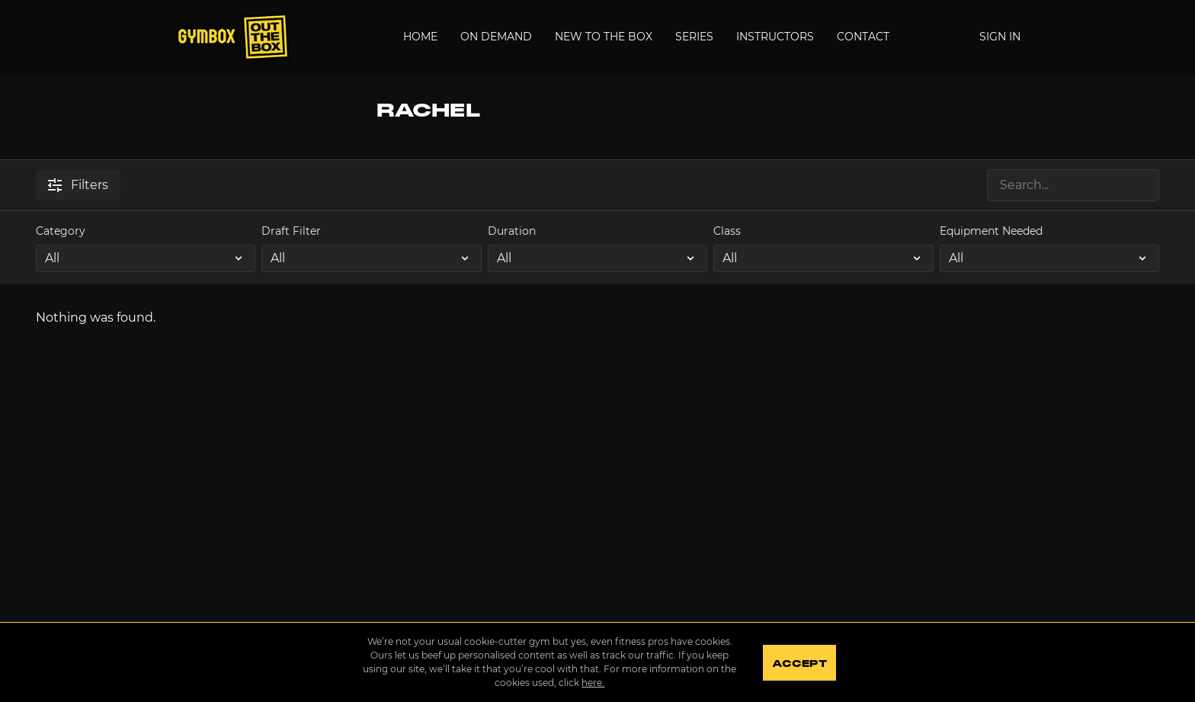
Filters (78, 185)
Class (727, 231)
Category (60, 231)
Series (694, 36)
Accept (799, 664)
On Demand (496, 36)
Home (420, 36)
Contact (863, 36)
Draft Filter (291, 231)
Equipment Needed (991, 231)
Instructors (775, 36)
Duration (512, 231)
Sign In (999, 36)
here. (592, 682)
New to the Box (603, 36)
